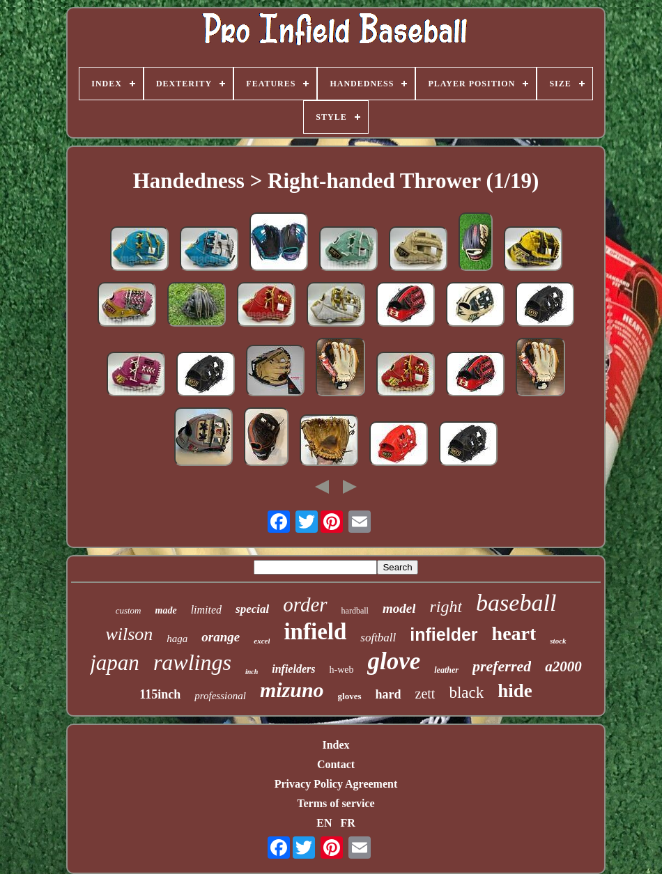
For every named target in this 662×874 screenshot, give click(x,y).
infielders (293, 669)
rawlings (192, 662)
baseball (516, 603)
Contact (336, 764)
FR (347, 823)
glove (393, 661)
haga (177, 638)
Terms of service (335, 803)
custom (128, 610)
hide (515, 690)
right (445, 607)
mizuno (292, 689)
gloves (350, 696)
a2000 (563, 666)
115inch (159, 694)
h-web (341, 669)
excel (262, 641)
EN (324, 823)
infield (315, 631)
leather (446, 670)
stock (558, 641)
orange (220, 637)
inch (251, 672)
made (166, 610)
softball (378, 637)
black (466, 692)
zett (425, 693)
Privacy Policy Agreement (336, 784)
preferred (501, 666)
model (399, 608)
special (252, 609)
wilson (129, 634)
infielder (443, 634)
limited (206, 610)
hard (388, 694)
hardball (355, 611)
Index (335, 745)
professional (220, 695)
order (305, 604)
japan (114, 662)
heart (514, 633)
